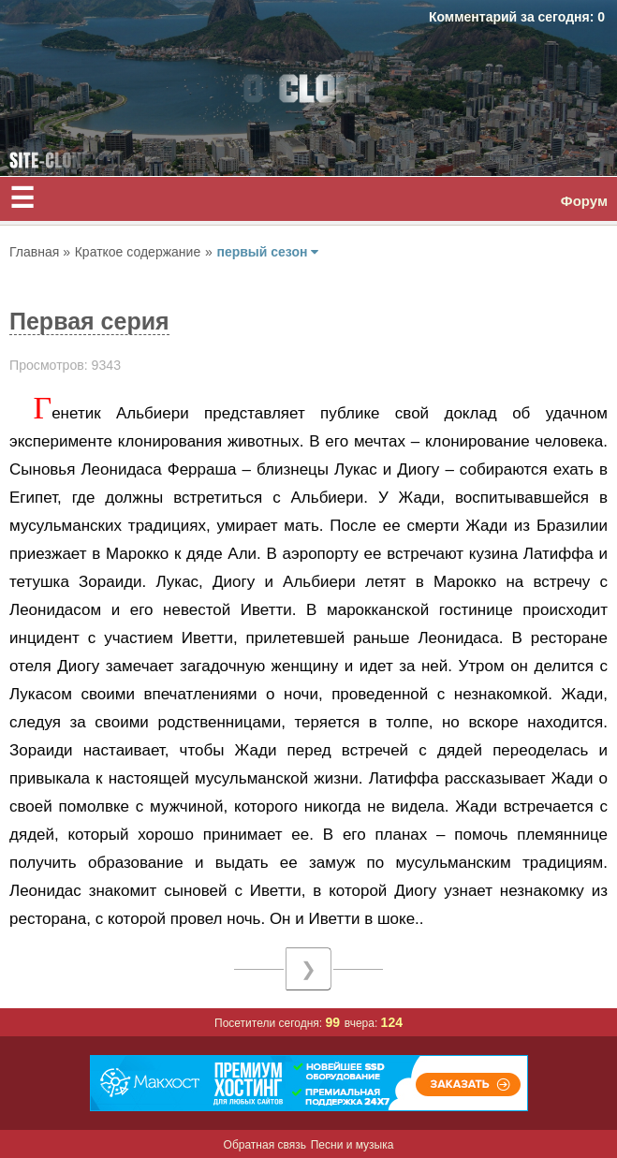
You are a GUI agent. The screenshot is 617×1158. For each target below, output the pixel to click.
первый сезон (267, 251)
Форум (584, 201)
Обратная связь (265, 1144)
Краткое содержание (137, 251)
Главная (36, 251)
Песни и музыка (352, 1144)
